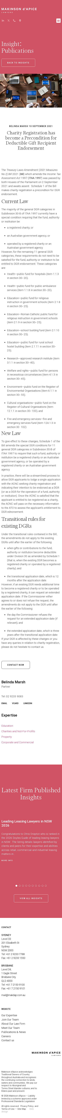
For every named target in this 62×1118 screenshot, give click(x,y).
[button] (58, 21)
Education (7, 725)
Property (6, 736)
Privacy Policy (26, 1106)
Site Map (21, 1109)
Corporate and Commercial (17, 742)
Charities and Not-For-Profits (18, 731)
